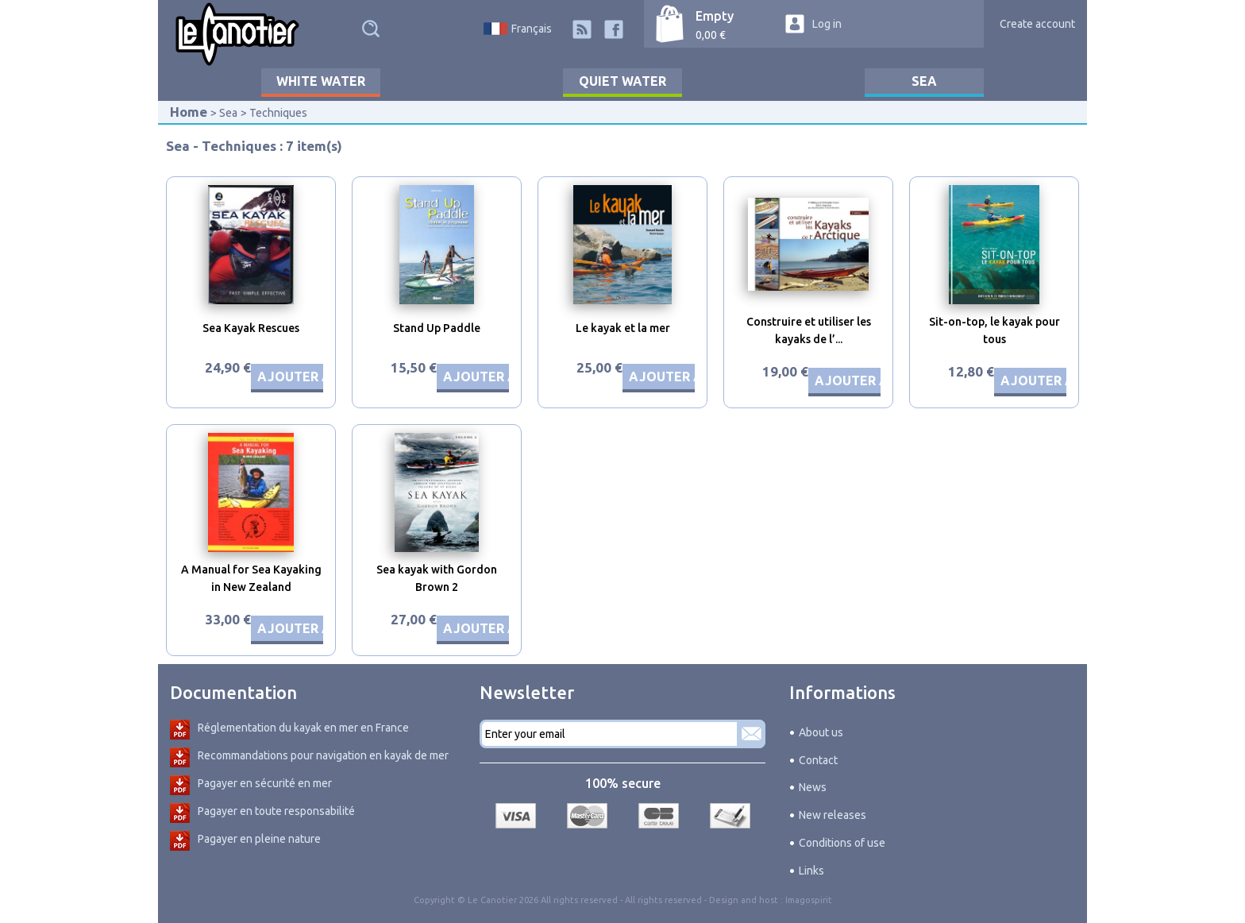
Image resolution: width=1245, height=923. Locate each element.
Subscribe (751, 734)
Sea (924, 81)
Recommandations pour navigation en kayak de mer (323, 755)
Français (531, 28)
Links (811, 870)
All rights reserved (663, 900)
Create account (1037, 23)
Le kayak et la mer (623, 328)
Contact (818, 760)
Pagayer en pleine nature (259, 838)
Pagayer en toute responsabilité (276, 811)
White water (320, 81)
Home (188, 111)
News (813, 787)
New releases (832, 815)
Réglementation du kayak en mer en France (303, 727)
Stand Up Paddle (436, 328)
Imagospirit (808, 900)
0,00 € (711, 35)
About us (821, 732)
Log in (827, 23)
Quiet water (622, 81)
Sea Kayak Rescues (250, 328)
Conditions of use (842, 842)
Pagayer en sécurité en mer (265, 783)
